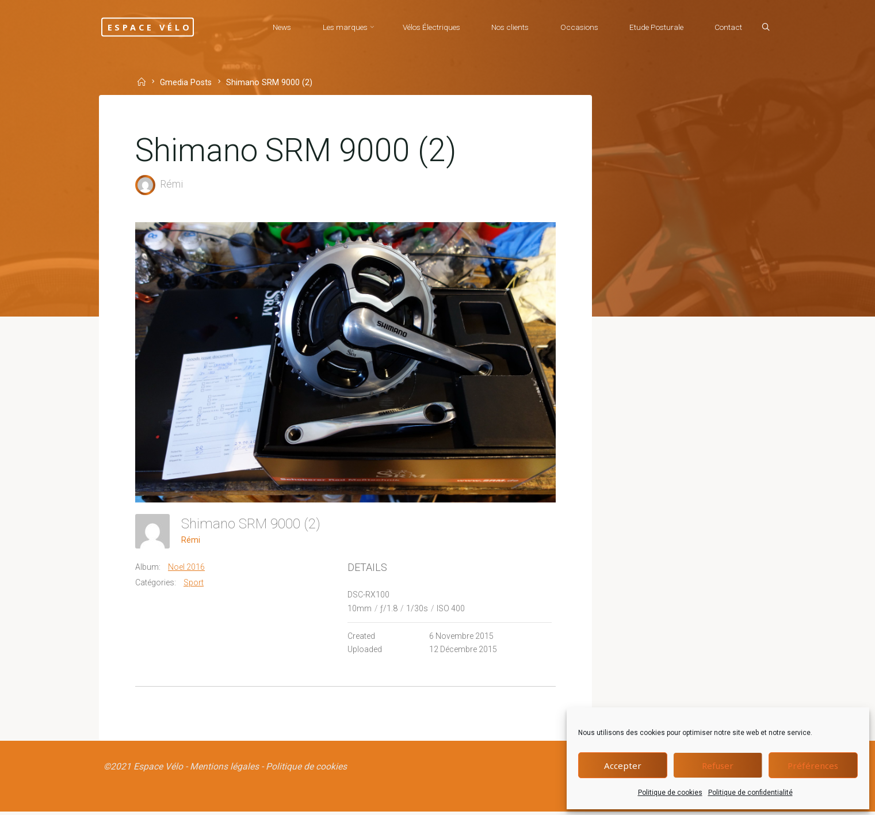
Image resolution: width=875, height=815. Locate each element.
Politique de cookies (670, 793)
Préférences (813, 765)
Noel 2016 (187, 568)
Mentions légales (225, 769)
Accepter (622, 765)
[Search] (763, 27)
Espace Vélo (160, 26)
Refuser (717, 765)
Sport (195, 583)
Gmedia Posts (187, 82)
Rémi (191, 540)
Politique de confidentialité (750, 793)
